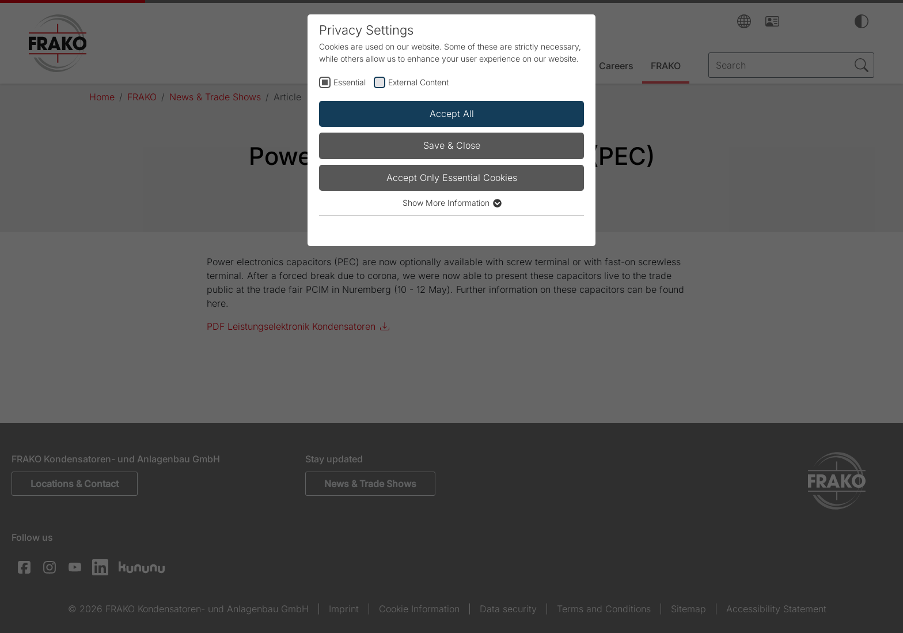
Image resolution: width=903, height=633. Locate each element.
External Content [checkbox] (418, 82)
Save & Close (451, 145)
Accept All (452, 113)
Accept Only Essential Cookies (451, 177)
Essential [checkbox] (349, 82)
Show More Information (451, 203)
